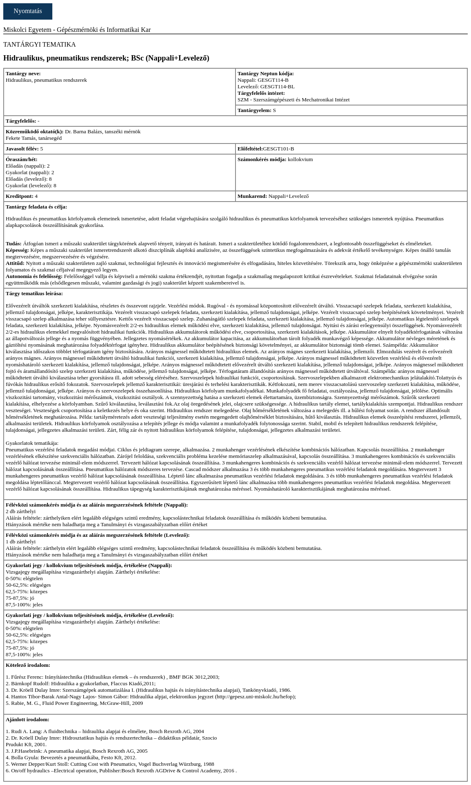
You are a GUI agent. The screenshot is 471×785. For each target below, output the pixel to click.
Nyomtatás (27, 10)
